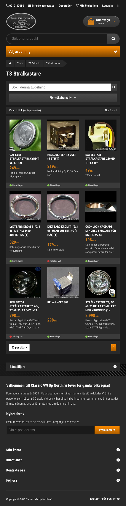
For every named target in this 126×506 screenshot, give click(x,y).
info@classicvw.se (41, 5)
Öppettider (65, 5)
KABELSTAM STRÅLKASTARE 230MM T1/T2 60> (100, 158)
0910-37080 (15, 5)
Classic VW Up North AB (39, 499)
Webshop (95, 499)
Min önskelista (87, 5)
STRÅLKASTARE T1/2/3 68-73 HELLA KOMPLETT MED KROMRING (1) (100, 306)
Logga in (107, 5)
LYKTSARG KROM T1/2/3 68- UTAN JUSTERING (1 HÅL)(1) (62, 230)
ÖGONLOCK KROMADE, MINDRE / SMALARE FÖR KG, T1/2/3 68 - (100, 230)
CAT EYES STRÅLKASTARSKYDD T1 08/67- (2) (25, 158)
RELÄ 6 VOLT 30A (58, 302)
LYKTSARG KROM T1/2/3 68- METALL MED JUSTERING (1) (25, 230)
